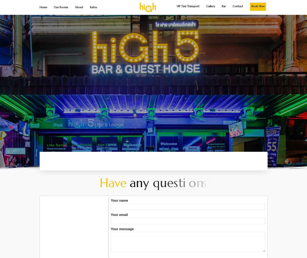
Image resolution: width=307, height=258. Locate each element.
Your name (188, 204)
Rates (93, 7)
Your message (188, 240)
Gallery (210, 6)
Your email (188, 218)
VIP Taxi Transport (188, 6)
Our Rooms (61, 7)
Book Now (258, 6)
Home (43, 7)
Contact (238, 6)
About (79, 7)
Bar (224, 6)
